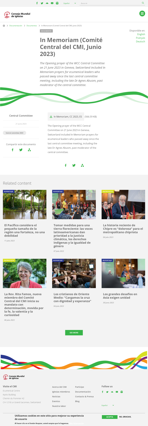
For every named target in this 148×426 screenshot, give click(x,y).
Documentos (32, 25)
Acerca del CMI (59, 387)
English (141, 34)
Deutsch (140, 41)
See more (74, 332)
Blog (77, 401)
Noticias (56, 396)
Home (4, 26)
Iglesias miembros (61, 391)
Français (140, 37)
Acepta (109, 417)
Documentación (15, 25)
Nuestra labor (59, 406)
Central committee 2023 (14, 133)
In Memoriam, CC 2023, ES (68, 116)
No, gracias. (125, 417)
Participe (79, 387)
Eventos (56, 401)
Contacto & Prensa (84, 396)
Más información (76, 423)
